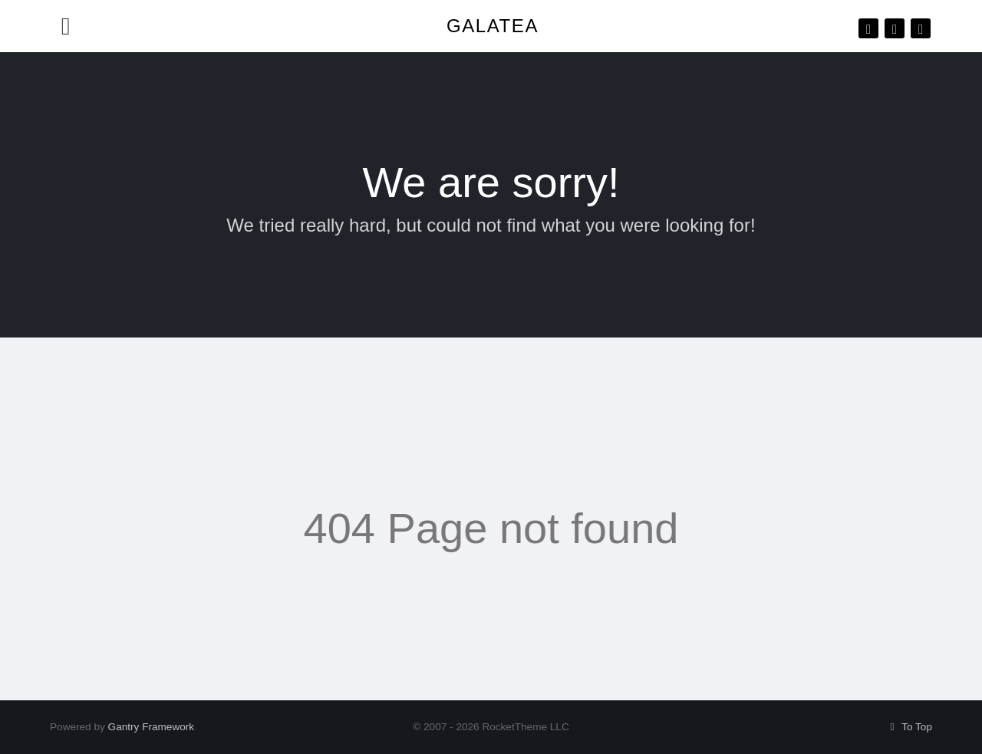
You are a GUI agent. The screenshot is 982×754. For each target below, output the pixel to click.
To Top (908, 727)
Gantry (151, 727)
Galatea (493, 25)
